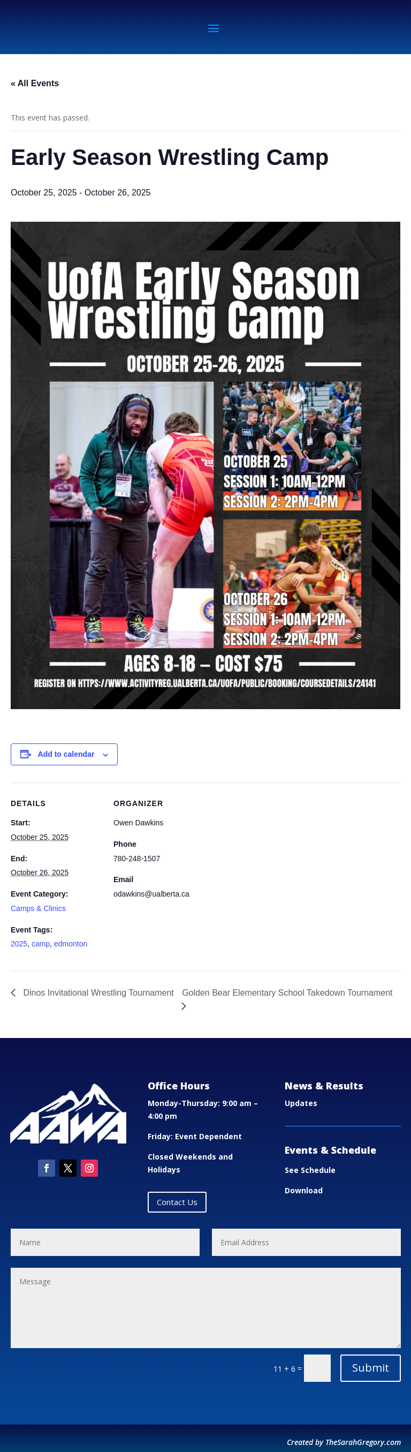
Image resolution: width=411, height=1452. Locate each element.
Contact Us (177, 1202)
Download (304, 1190)
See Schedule (310, 1170)
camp (41, 943)
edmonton (70, 943)
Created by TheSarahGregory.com (344, 1442)
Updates (301, 1103)
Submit (370, 1367)
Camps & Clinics (38, 908)
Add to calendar (66, 754)
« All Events (35, 83)
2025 (19, 943)
